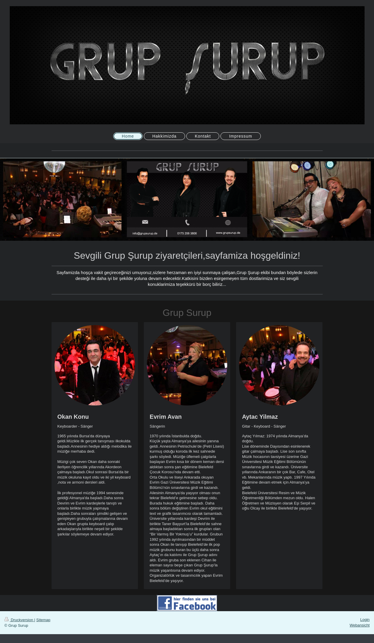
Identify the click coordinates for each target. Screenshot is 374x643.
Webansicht (360, 625)
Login (365, 619)
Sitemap (43, 620)
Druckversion (19, 620)
